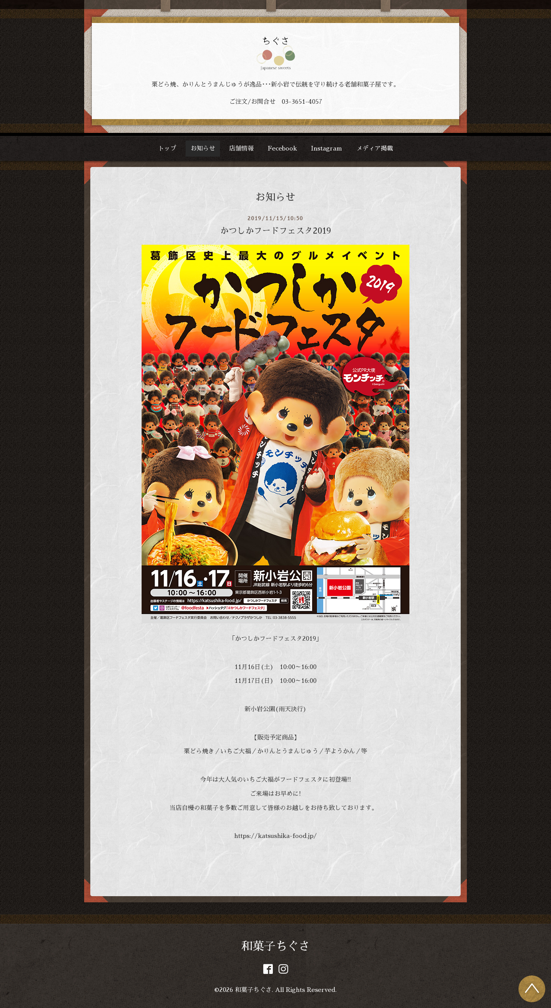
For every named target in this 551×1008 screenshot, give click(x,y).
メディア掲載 (374, 149)
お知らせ (203, 149)
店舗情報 (241, 149)
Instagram (326, 149)
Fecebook (282, 149)
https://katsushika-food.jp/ (275, 836)
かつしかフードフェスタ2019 (275, 231)
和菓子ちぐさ (275, 946)
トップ (167, 149)
